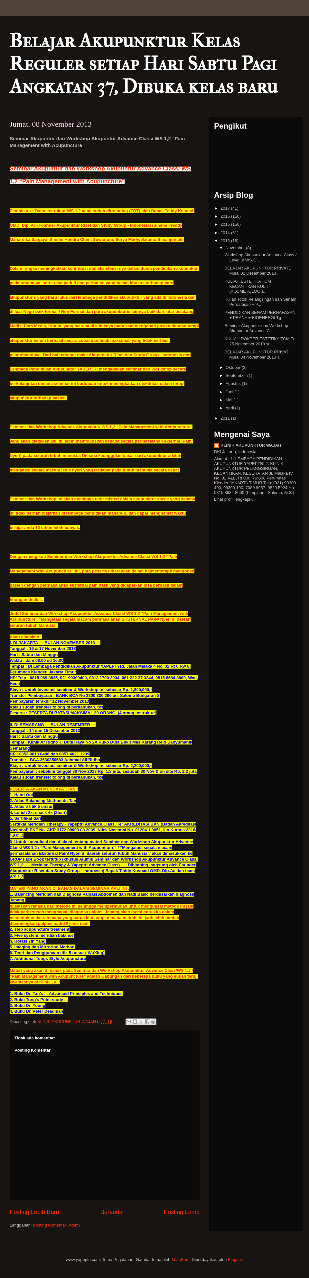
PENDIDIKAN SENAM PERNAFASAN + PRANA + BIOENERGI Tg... (259, 315)
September (236, 375)
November (236, 247)
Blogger (235, 1259)
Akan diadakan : (26, 636)
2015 (225, 224)
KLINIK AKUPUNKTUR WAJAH (250, 445)
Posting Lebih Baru (34, 1212)
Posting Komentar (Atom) (56, 1225)
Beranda (111, 1212)
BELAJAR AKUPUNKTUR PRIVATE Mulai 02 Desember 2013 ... (257, 271)
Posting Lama (182, 1212)
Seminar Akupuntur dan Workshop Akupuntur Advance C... (256, 328)
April (230, 408)
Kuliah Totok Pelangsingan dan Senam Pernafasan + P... (260, 302)
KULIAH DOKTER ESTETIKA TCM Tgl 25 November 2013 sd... (260, 341)
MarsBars (181, 1259)
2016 (225, 216)
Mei (230, 399)
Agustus (234, 383)
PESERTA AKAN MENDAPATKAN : (44, 789)
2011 (225, 418)
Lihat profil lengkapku (234, 499)
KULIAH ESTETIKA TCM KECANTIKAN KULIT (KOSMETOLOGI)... (247, 286)
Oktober (234, 367)
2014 (225, 232)
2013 (225, 240)
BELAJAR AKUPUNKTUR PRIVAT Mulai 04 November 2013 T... (256, 355)
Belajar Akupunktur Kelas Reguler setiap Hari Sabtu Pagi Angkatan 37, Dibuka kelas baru (144, 64)
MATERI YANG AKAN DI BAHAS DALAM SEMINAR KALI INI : (69, 888)
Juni (230, 391)
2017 (225, 208)
